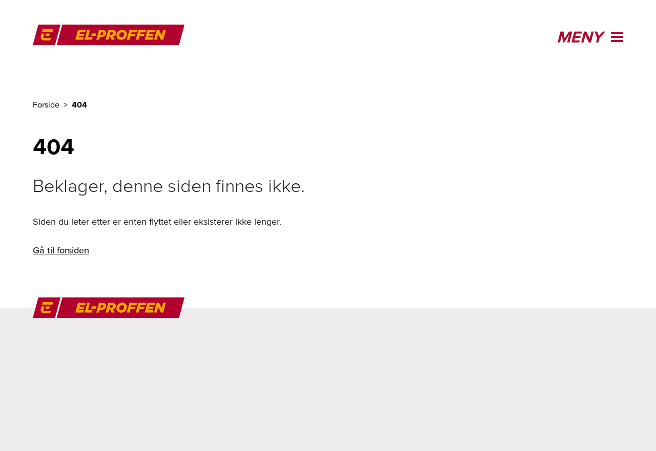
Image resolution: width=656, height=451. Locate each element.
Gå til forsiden (61, 250)
